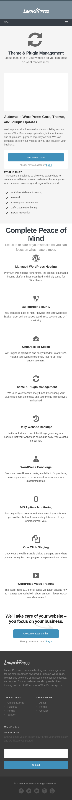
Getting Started (15, 702)
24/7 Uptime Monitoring (36, 507)
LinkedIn (37, 791)
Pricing (11, 710)
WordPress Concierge (36, 467)
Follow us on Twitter (29, 791)
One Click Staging (36, 547)
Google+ (44, 791)
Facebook (21, 791)
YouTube (52, 791)
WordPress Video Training (36, 583)
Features (12, 706)
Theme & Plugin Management (36, 387)
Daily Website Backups (36, 427)
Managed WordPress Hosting (36, 266)
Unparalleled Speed (36, 347)
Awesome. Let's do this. (36, 633)
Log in (49, 165)
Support (11, 714)
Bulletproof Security (36, 307)
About (42, 702)
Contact (43, 710)
